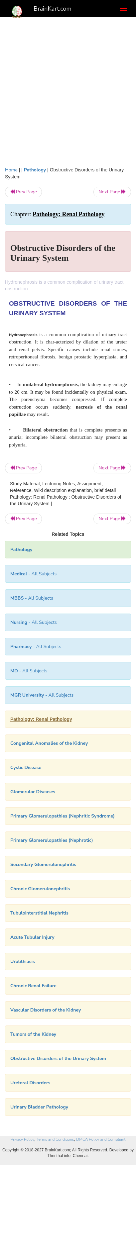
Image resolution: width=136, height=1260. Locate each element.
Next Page (112, 192)
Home (11, 170)
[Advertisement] (68, 95)
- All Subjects (29, 671)
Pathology (35, 170)
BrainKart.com (52, 9)
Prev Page (23, 192)
